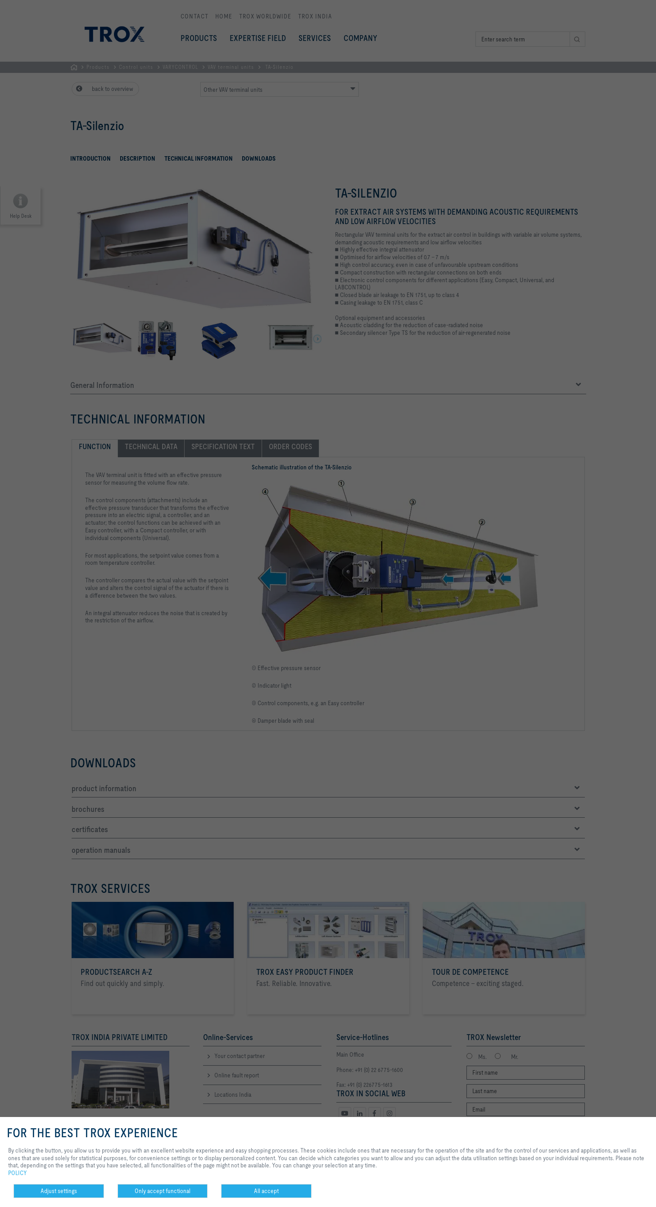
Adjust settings (59, 1190)
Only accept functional (162, 1190)
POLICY (17, 1172)
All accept (266, 1190)
